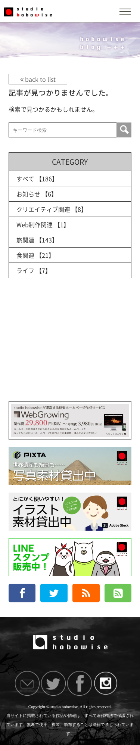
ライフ (25, 270)
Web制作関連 (34, 224)
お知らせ (28, 193)
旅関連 (25, 239)
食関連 (25, 255)
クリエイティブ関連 (43, 209)
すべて (25, 178)
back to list (38, 79)
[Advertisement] (70, 347)
